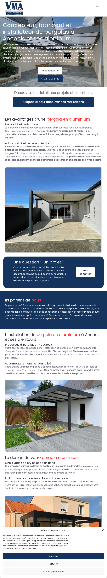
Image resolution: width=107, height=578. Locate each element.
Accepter (53, 556)
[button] (102, 530)
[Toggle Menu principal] (62, 8)
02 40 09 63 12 (50, 78)
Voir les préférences (53, 571)
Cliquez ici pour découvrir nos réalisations (53, 102)
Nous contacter (50, 70)
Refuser (54, 563)
